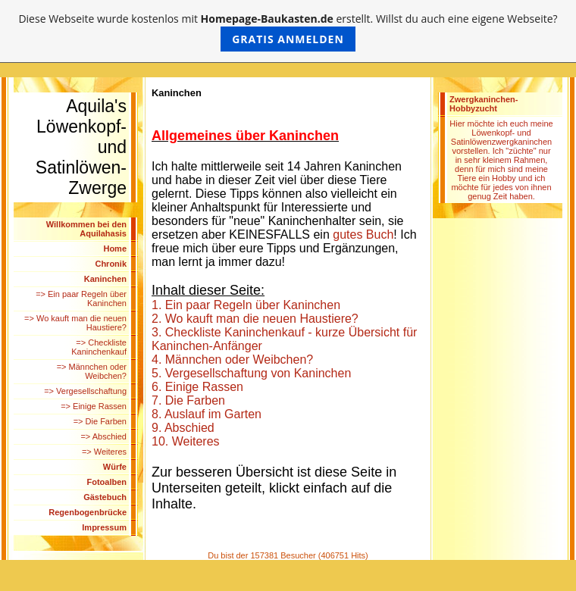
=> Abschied (103, 436)
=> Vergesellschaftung (85, 391)
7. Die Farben (188, 400)
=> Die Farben (100, 421)
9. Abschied (183, 427)
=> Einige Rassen (94, 406)
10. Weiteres (186, 441)
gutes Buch (363, 234)
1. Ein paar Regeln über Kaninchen (246, 305)
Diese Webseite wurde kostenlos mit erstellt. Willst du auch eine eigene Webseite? (287, 31)
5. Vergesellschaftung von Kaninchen (251, 373)
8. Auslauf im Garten (206, 414)
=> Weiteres (104, 451)
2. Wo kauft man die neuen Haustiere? (255, 318)
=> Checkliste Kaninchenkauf (99, 347)
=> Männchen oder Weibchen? (92, 371)
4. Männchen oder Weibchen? (232, 359)
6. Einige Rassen (197, 386)
